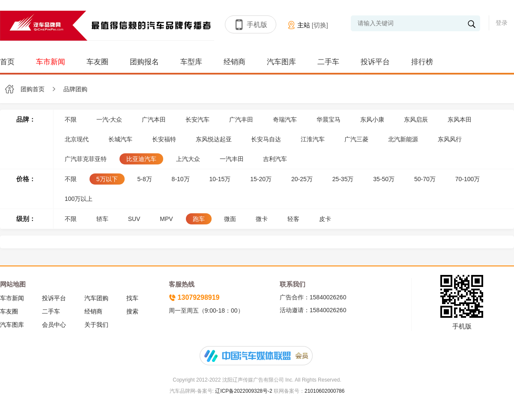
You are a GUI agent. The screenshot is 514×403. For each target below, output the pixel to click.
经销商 (234, 62)
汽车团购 (96, 298)
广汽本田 (154, 119)
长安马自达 (266, 139)
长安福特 (164, 139)
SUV (134, 218)
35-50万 (383, 179)
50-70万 (425, 179)
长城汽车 (120, 139)
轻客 (293, 218)
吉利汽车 (275, 158)
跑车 (199, 218)
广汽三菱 (356, 139)
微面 (230, 218)
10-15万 (220, 179)
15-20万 (261, 179)
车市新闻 (50, 62)
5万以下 (107, 179)
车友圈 (97, 62)
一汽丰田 (232, 158)
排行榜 (422, 62)
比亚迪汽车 (141, 158)
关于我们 (96, 324)
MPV (166, 218)
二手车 (328, 62)
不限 (71, 119)
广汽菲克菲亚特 (86, 158)
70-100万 (467, 179)
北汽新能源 (403, 139)
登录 (502, 22)
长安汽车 (197, 119)
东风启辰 (416, 119)
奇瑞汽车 (285, 119)
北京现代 (77, 139)
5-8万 (144, 179)
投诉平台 (375, 62)
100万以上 (79, 198)
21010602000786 (324, 391)
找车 (132, 298)
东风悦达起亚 (214, 139)
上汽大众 (188, 158)
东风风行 (450, 139)
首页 (7, 62)
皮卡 (325, 218)
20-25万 (302, 179)
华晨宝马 (329, 119)
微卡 (262, 218)
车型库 (191, 62)
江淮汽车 (313, 139)
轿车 (102, 218)
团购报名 (144, 62)
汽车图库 (281, 62)
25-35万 (343, 179)
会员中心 (54, 324)
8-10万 (181, 179)
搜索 (132, 311)
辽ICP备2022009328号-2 (243, 391)
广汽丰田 (241, 119)
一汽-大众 (109, 119)
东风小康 (372, 119)
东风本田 (460, 119)
